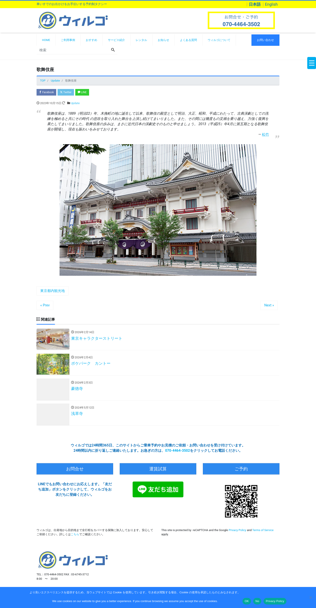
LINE (86, 92)
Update (75, 103)
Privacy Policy (237, 531)
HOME (46, 40)
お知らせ (163, 40)
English (271, 4)
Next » (269, 306)
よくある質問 (188, 40)
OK (247, 601)
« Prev (45, 306)
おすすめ (91, 40)
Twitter (68, 92)
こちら (75, 535)
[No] (310, 597)
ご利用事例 (68, 40)
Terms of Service (263, 531)
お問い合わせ (265, 40)
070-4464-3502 (177, 453)
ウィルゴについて (219, 40)
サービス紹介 (116, 40)
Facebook (47, 92)
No (257, 601)
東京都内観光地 (52, 291)
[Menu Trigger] (311, 63)
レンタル (141, 40)
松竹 (265, 135)
